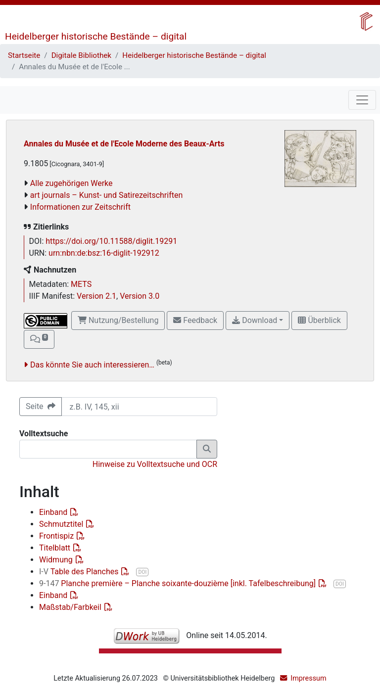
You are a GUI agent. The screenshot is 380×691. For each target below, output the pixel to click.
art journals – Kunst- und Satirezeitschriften (106, 195)
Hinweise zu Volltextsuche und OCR (155, 464)
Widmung (57, 559)
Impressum (308, 678)
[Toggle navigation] (362, 100)
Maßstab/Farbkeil (71, 607)
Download (254, 320)
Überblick (319, 320)
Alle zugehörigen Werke (71, 183)
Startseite (24, 55)
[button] (39, 339)
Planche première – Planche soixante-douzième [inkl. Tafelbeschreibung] (178, 583)
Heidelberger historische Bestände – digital (96, 36)
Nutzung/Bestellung (118, 320)
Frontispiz (57, 536)
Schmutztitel (62, 524)
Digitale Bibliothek (81, 55)
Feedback (195, 320)
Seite (40, 406)
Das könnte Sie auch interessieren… (92, 364)
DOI (142, 572)
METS (81, 284)
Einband (54, 512)
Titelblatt (55, 548)
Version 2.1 (96, 296)
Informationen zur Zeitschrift (80, 207)
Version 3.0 (139, 296)
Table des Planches (79, 571)
